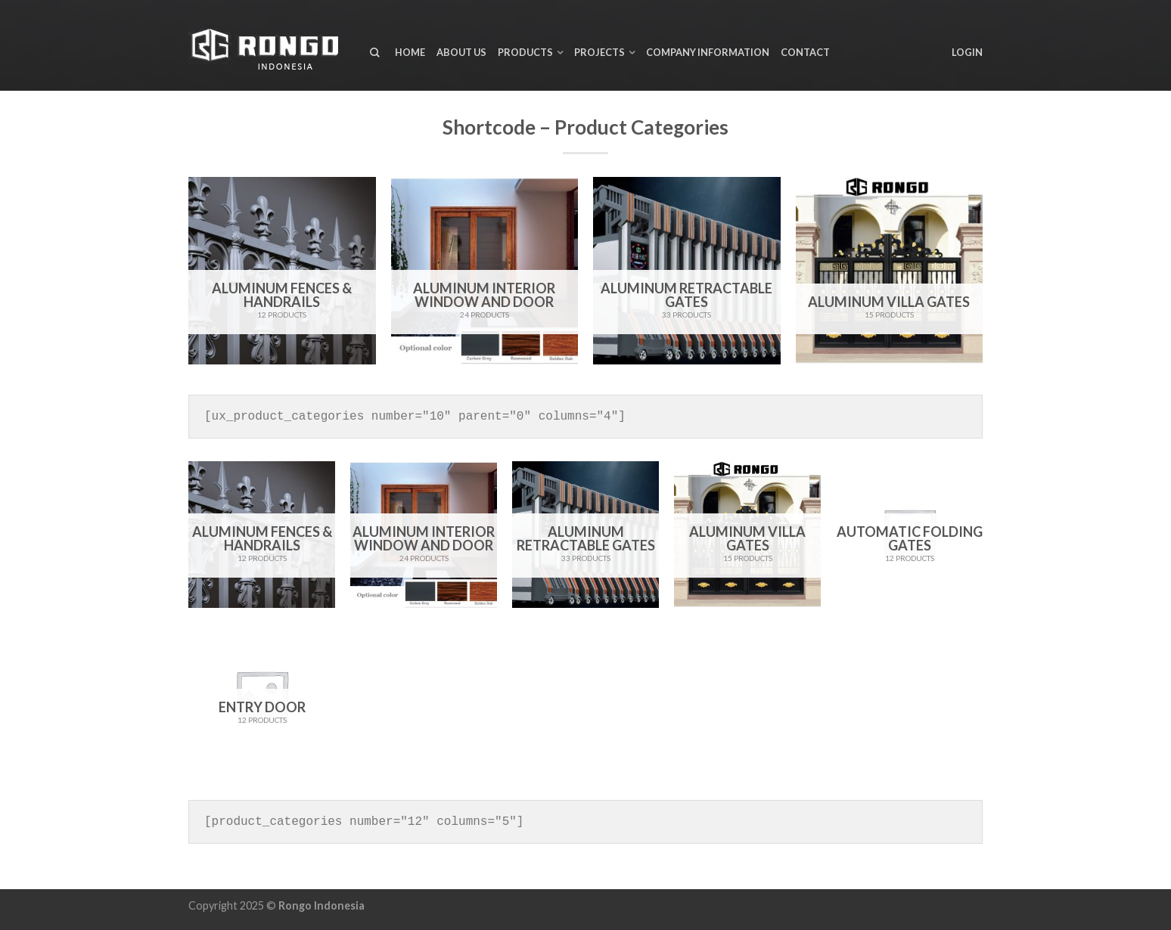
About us (461, 52)
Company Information (707, 52)
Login (967, 52)
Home (410, 52)
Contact (805, 52)
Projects (599, 52)
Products (525, 52)
